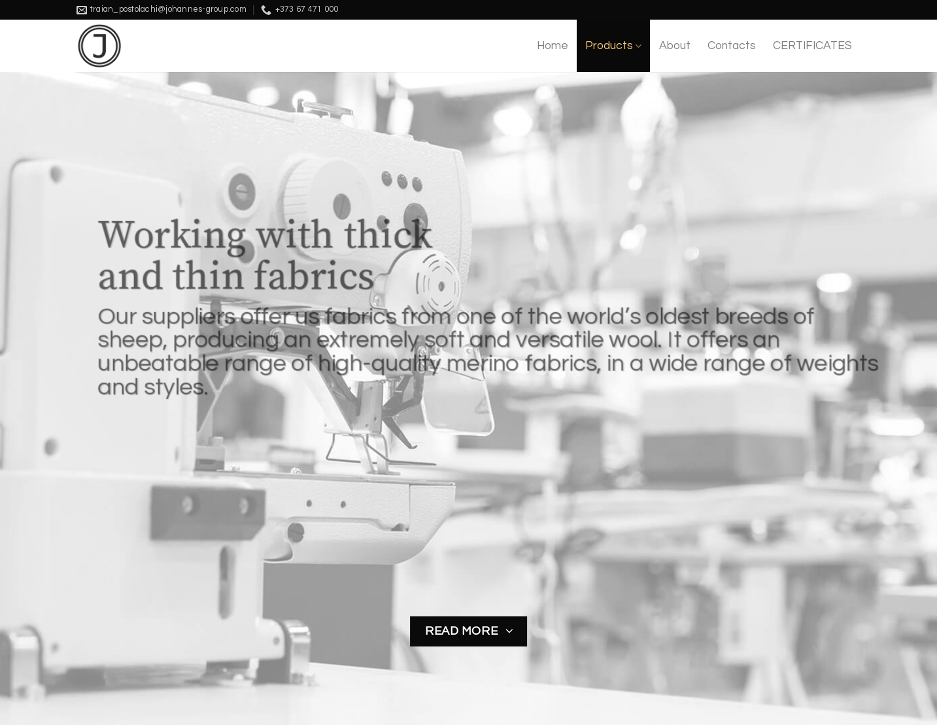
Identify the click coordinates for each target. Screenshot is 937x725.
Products (613, 46)
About (674, 46)
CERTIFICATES (812, 46)
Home (552, 46)
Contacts (731, 46)
